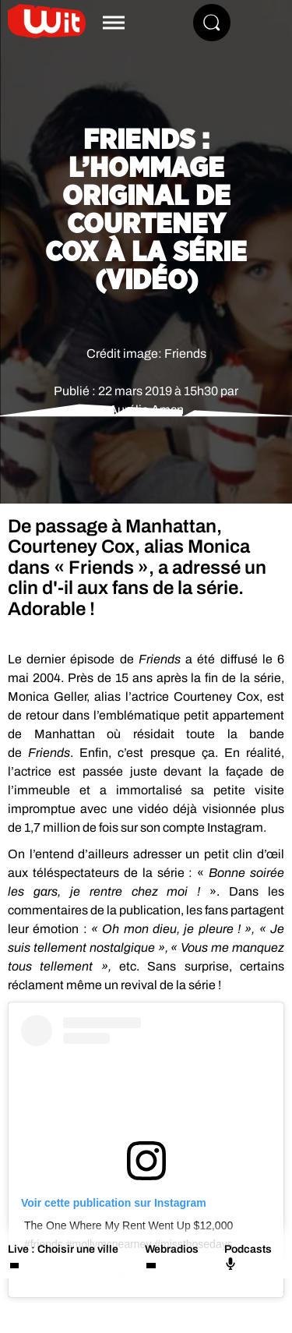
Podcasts (248, 1256)
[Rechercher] (211, 22)
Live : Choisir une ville (63, 1249)
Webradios (172, 1249)
